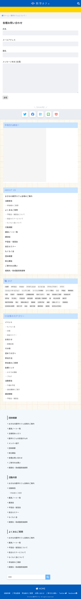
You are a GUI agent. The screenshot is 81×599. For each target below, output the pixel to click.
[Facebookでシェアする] (33, 114)
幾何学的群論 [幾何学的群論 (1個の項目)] (9, 302)
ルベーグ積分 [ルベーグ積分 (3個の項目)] (50, 290)
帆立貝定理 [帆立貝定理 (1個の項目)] (56, 298)
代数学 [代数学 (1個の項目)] (12, 294)
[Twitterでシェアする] (25, 114)
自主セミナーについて (15, 218)
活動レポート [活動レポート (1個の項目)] (56, 302)
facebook (72, 593)
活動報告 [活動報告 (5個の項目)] (65, 302)
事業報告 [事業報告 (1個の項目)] (70, 290)
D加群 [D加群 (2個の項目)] (7, 287)
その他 (8, 348)
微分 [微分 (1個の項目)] (17, 302)
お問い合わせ (39, 593)
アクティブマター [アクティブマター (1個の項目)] (52, 287)
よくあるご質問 (11, 210)
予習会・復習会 (11, 241)
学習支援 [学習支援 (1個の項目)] (22, 298)
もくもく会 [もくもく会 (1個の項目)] (41, 287)
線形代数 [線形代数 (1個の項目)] (32, 306)
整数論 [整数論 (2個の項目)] (33, 302)
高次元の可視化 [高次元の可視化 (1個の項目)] (56, 306)
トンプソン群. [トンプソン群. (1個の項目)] (26, 290)
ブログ (9, 376)
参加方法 (8, 358)
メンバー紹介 (14, 443)
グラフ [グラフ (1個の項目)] (62, 287)
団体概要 (8, 256)
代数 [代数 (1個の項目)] (6, 294)
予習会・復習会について (16, 214)
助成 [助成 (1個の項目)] (48, 294)
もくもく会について (14, 222)
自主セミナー (10, 246)
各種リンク (9, 367)
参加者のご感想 (12, 205)
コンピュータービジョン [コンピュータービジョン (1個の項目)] (12, 290)
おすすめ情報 (12, 372)
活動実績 (7, 593)
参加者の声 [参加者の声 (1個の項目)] (67, 294)
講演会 (8, 237)
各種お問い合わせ (15, 458)
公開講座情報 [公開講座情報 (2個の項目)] (30, 294)
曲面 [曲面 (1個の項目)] (48, 302)
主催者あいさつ (15, 433)
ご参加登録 (16, 593)
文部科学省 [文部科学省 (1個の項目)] (41, 302)
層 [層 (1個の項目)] (50, 298)
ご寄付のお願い (11, 265)
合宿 (8, 331)
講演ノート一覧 (11, 232)
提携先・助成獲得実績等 (15, 270)
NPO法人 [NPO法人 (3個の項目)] (14, 287)
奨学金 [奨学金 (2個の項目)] (7, 298)
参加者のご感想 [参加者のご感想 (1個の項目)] (56, 294)
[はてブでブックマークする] (40, 114)
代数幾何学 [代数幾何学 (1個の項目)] (20, 294)
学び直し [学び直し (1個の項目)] (14, 298)
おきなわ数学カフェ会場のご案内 (18, 196)
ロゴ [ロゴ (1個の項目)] (57, 290)
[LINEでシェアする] (48, 114)
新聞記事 (10, 344)
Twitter (63, 593)
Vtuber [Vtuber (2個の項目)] (21, 287)
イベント (8, 322)
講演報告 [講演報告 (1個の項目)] (40, 306)
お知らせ (8, 339)
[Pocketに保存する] (56, 114)
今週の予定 (11, 385)
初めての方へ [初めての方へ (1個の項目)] (40, 294)
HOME (40, 588)
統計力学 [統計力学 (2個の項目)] (19, 306)
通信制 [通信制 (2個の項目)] (47, 306)
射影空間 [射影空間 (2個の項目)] (30, 298)
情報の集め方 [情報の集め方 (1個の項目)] (25, 302)
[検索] (47, 577)
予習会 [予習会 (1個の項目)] (63, 290)
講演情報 (8, 394)
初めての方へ (10, 353)
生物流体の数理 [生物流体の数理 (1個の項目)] (9, 306)
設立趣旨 (8, 261)
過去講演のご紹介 (13, 389)
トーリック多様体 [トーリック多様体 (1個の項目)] (38, 290)
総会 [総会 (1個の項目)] (26, 306)
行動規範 (8, 227)
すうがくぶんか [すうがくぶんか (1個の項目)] (31, 287)
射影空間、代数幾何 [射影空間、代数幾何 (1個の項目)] (41, 298)
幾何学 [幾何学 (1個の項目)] (64, 298)
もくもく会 (9, 251)
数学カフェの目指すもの (18, 438)
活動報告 (8, 201)
